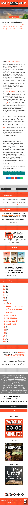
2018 (4, 286)
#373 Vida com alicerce (10, 314)
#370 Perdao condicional (10, 318)
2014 (4, 292)
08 (5, 302)
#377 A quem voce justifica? (11, 308)
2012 (4, 296)
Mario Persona (21, 352)
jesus (10, 28)
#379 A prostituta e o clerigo (11, 305)
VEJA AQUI (16, 204)
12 (5, 297)
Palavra (21, 28)
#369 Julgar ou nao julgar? (11, 320)
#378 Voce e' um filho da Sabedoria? (13, 306)
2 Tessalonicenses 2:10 (10, 91)
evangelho (5, 28)
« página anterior (6, 188)
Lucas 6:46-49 (10, 60)
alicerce (6, 25)
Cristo (23, 25)
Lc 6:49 (19, 148)
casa (20, 25)
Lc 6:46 (8, 67)
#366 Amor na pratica (10, 324)
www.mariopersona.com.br (16, 379)
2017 (4, 288)
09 (5, 300)
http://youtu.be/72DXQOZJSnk (13, 61)
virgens (16, 30)
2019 (4, 285)
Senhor (8, 30)
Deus (20, 26)
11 (4, 299)
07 (5, 326)
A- (25, 502)
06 (5, 327)
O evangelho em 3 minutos (9, 352)
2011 (4, 337)
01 (5, 335)
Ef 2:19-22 (17, 162)
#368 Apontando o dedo (10, 321)
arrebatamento (13, 25)
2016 (4, 289)
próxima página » (21, 188)
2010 (4, 338)
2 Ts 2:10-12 (6, 102)
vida (12, 30)
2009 (4, 340)
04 (5, 330)
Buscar (14, 17)
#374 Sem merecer (9, 312)
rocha (3, 30)
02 (5, 333)
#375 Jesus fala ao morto (11, 311)
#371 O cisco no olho (9, 317)
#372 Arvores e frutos (10, 315)
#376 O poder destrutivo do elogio (13, 309)
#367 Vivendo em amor (10, 323)
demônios (16, 26)
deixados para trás (7, 26)
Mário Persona (17, 502)
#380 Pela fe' (7, 303)
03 (5, 332)
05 (5, 329)
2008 (4, 341)
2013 (4, 294)
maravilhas (15, 28)
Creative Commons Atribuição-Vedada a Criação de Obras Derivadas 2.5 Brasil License (14, 356)
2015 (4, 291)
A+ (25, 500)
